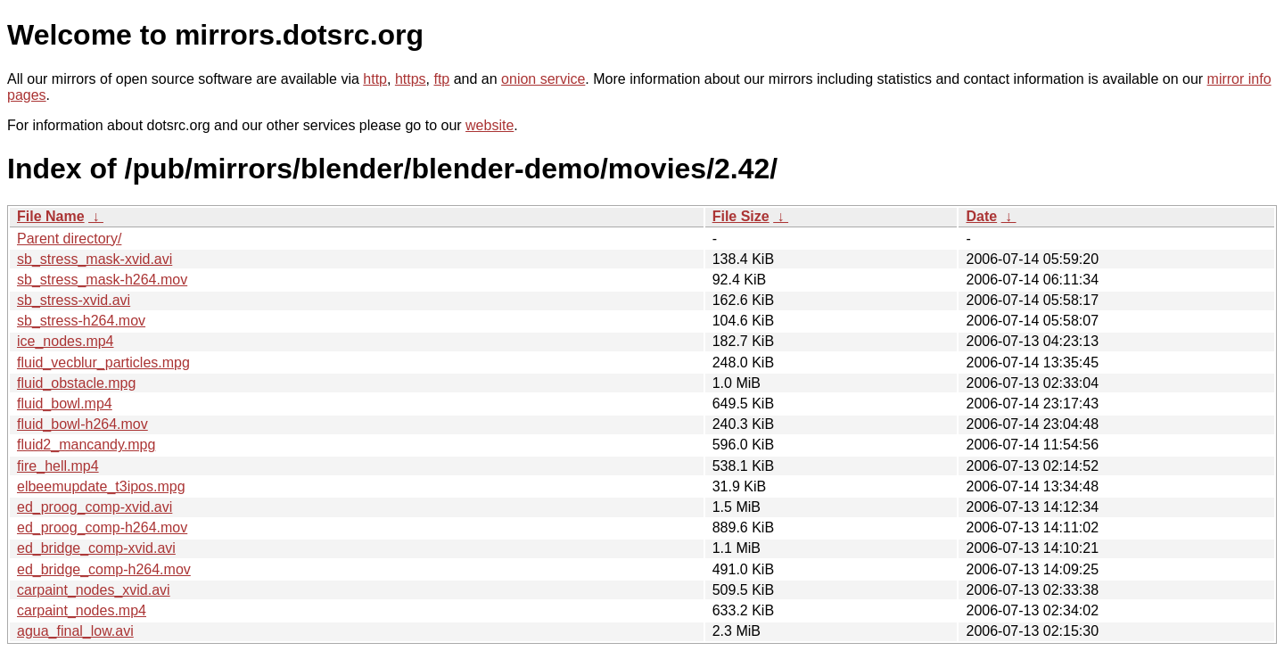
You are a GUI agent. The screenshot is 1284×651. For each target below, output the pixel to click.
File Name (51, 216)
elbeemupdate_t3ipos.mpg (101, 486)
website (489, 125)
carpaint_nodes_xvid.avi (93, 589)
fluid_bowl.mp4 (64, 403)
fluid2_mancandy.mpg (86, 444)
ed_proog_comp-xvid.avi (94, 507)
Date (981, 216)
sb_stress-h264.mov (81, 320)
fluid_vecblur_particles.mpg (103, 362)
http (375, 79)
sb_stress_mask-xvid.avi (94, 259)
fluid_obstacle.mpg (76, 383)
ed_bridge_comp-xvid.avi (96, 548)
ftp (441, 79)
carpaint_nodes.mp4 (81, 610)
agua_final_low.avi (75, 631)
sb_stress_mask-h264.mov (102, 279)
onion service (543, 79)
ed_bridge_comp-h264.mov (104, 569)
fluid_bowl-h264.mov (82, 424)
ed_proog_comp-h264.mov (102, 527)
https (410, 79)
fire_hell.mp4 (58, 466)
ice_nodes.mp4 (65, 341)
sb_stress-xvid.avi (73, 300)
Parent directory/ (69, 238)
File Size (741, 216)
